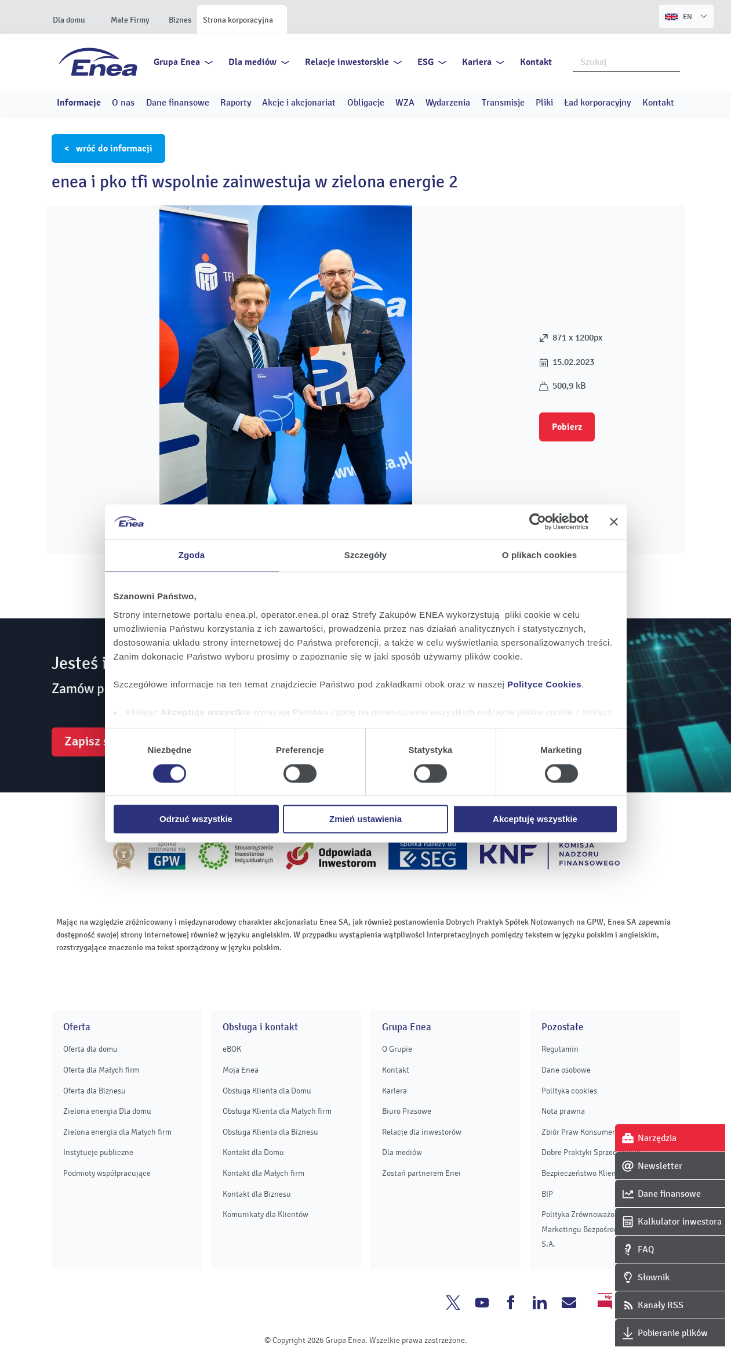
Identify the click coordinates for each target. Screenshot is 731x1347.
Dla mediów (252, 62)
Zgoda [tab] (192, 555)
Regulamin (560, 1049)
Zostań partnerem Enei (421, 1173)
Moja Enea (241, 1070)
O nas (123, 102)
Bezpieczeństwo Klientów (585, 1173)
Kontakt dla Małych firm (263, 1173)
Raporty (235, 102)
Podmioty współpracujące (107, 1173)
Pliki (544, 102)
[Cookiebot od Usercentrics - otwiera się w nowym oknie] (537, 521)
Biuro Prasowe (406, 1111)
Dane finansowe (177, 102)
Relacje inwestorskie (347, 62)
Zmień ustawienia (365, 819)
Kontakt (536, 62)
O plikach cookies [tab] (539, 555)
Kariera (477, 62)
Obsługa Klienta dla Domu (267, 1091)
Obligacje (365, 102)
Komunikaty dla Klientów (265, 1214)
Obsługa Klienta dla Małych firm (277, 1111)
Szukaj (672, 61)
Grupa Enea (177, 62)
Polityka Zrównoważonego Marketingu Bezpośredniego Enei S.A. (597, 1229)
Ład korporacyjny (597, 102)
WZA (404, 102)
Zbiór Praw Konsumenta (582, 1132)
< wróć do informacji (108, 148)
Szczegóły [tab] (365, 555)
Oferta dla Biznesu (94, 1091)
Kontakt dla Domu (253, 1152)
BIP (547, 1194)
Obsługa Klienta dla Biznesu (270, 1132)
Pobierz (567, 427)
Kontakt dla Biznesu (257, 1194)
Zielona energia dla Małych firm (117, 1132)
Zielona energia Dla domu (107, 1111)
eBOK (232, 1049)
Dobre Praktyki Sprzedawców (591, 1152)
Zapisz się (91, 741)
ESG (425, 62)
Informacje (79, 102)
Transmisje (503, 102)
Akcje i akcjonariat (299, 102)
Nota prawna (563, 1111)
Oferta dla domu (90, 1049)
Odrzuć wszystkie (195, 819)
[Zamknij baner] (614, 521)
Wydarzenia (447, 102)
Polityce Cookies (544, 684)
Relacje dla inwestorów (421, 1132)
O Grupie (397, 1049)
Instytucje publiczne (98, 1152)
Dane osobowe (566, 1070)
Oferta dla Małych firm (101, 1070)
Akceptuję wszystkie (535, 819)
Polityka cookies (569, 1091)
